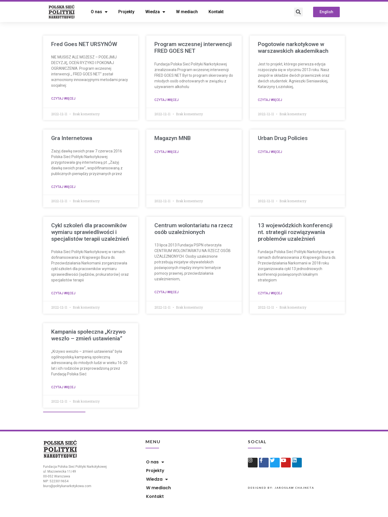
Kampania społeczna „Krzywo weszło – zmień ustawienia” (88, 335)
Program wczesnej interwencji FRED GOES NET (193, 47)
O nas (99, 12)
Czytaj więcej (63, 98)
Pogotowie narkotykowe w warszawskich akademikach (293, 47)
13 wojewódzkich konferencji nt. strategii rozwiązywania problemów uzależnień (295, 232)
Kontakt (216, 11)
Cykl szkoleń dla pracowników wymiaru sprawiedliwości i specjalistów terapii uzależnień (90, 232)
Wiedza (155, 12)
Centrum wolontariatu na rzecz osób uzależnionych (193, 228)
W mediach (187, 11)
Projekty (126, 11)
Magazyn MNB (172, 138)
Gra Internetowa (71, 138)
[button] (326, 12)
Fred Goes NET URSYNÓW (84, 44)
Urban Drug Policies (283, 138)
